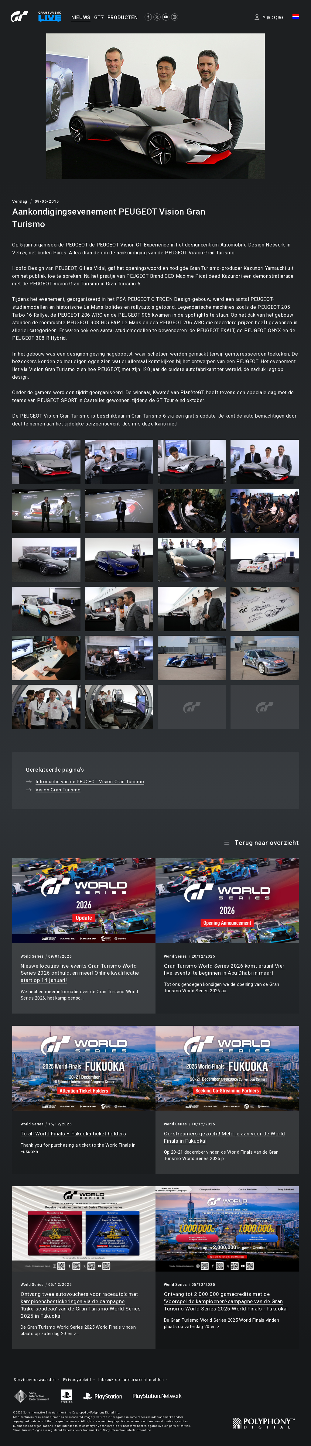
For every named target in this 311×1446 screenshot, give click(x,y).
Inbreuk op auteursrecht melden (138, 1380)
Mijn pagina (273, 17)
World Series (32, 956)
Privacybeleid (81, 1380)
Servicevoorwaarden (36, 1380)
